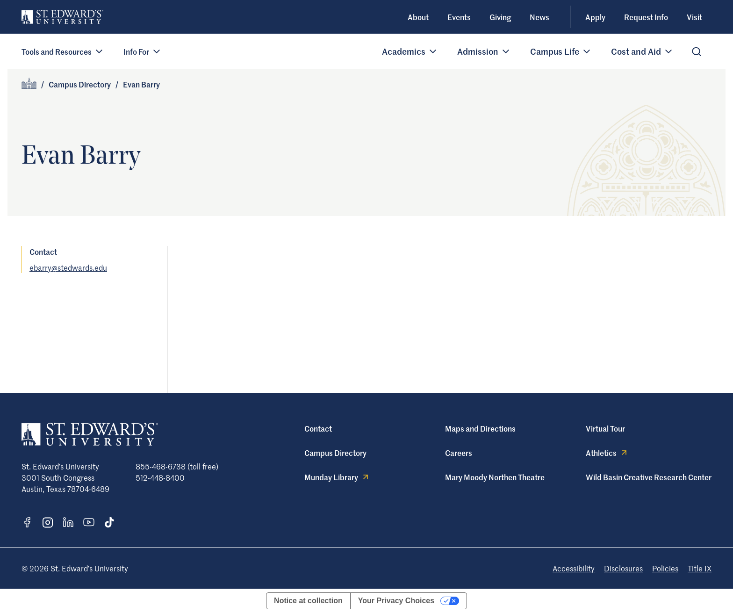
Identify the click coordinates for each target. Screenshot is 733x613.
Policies (665, 568)
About (418, 17)
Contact (318, 428)
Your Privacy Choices (396, 601)
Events (459, 17)
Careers (458, 452)
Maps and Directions (480, 428)
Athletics (607, 452)
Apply (595, 17)
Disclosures (623, 568)
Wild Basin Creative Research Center (648, 477)
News (539, 17)
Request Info (646, 17)
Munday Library (337, 477)
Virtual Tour (605, 428)
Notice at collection (308, 601)
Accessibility (574, 568)
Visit (694, 17)
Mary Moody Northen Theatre (495, 477)
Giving (500, 17)
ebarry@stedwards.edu (68, 267)
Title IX (699, 568)
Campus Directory (80, 84)
